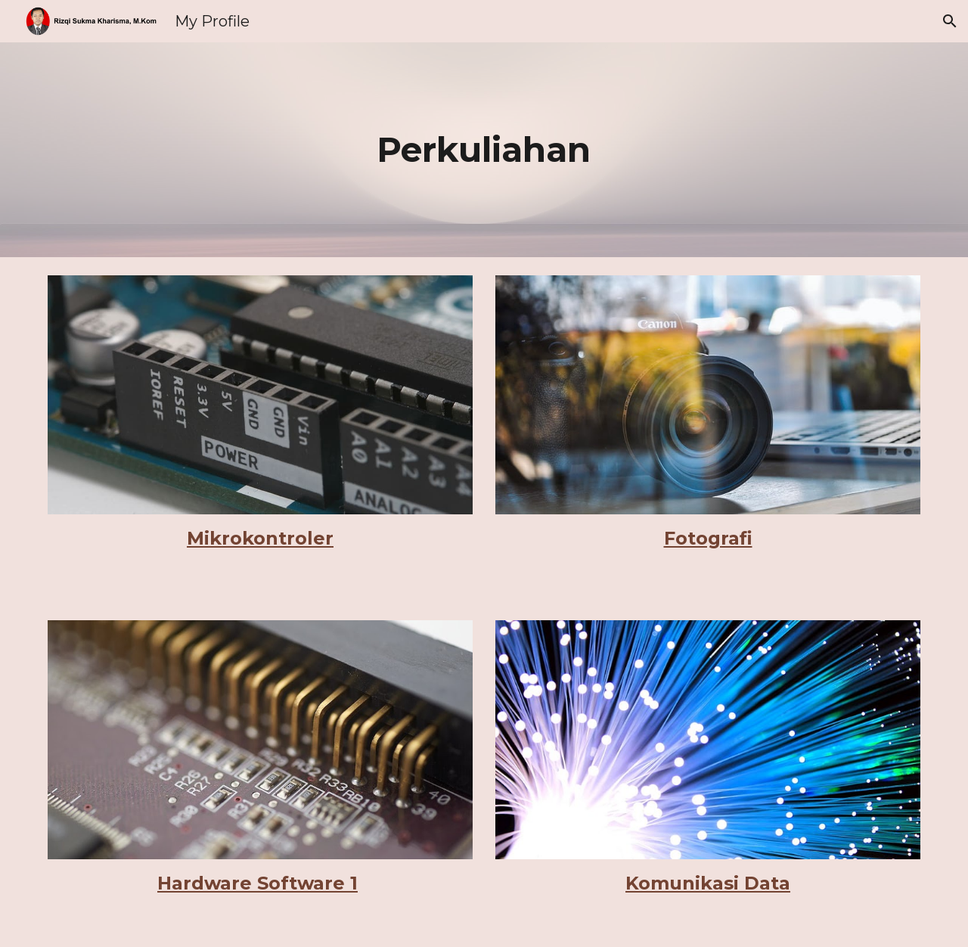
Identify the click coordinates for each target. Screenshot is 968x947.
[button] (950, 21)
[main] (484, 150)
